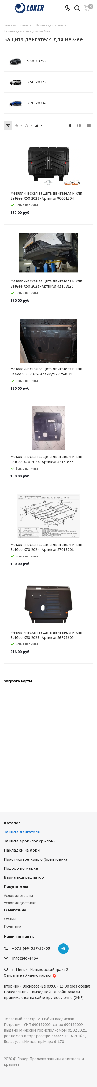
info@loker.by (25, 958)
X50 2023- (36, 82)
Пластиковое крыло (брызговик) (35, 859)
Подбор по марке (21, 868)
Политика (12, 926)
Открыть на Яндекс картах (30, 975)
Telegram (63, 948)
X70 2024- (36, 103)
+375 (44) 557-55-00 (31, 948)
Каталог (12, 822)
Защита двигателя (22, 831)
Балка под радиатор (24, 877)
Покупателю (16, 886)
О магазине (15, 909)
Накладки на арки (22, 850)
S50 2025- (36, 61)
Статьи (10, 919)
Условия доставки (20, 902)
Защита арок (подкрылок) (29, 841)
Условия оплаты (18, 895)
